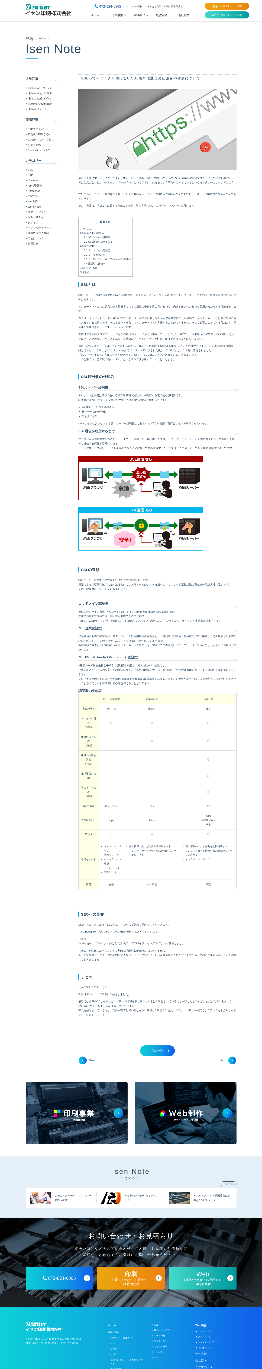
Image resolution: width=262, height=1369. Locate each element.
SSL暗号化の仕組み (92, 233)
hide (108, 222)
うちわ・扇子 (160, 1346)
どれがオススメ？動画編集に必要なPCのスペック (41, 140)
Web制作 (139, 15)
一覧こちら (228, 1183)
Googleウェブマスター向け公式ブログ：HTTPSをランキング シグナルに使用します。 (133, 943)
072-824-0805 (108, 6)
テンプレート (204, 1331)
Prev (88, 1060)
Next (226, 1060)
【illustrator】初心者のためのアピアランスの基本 (41, 99)
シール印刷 (159, 1335)
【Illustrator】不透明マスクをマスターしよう (41, 94)
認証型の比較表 (94, 263)
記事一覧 (160, 1050)
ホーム (95, 15)
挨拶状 (114, 1354)
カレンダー (159, 1352)
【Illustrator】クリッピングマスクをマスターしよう (41, 110)
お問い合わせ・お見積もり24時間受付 (131, 1278)
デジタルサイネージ (39, 227)
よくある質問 (154, 6)
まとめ (85, 272)
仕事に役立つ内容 (38, 233)
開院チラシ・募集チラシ (122, 1338)
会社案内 (184, 15)
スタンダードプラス (207, 1342)
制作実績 (161, 15)
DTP (30, 175)
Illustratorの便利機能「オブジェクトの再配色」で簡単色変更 (41, 104)
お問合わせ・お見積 (227, 6)
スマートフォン (37, 211)
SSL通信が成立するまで (99, 241)
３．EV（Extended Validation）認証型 (107, 259)
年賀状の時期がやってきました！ (41, 135)
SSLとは (86, 228)
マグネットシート (162, 1341)
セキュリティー (37, 217)
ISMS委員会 (35, 185)
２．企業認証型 (94, 255)
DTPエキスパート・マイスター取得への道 (41, 129)
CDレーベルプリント (164, 1330)
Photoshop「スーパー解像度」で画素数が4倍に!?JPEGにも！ (41, 88)
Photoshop (34, 190)
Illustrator (33, 180)
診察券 (114, 1349)
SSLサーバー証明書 (97, 237)
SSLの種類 (87, 246)
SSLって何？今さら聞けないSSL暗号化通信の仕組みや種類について (141, 78)
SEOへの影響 (89, 268)
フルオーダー (204, 1347)
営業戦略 (33, 243)
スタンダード (204, 1336)
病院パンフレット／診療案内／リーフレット (129, 1361)
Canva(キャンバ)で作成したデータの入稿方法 (41, 151)
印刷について (36, 238)
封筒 (113, 1343)
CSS (30, 169)
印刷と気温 (34, 144)
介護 (156, 1324)
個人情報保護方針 (175, 6)
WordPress (34, 206)
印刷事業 (117, 15)
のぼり (157, 1357)
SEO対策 (33, 196)
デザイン (33, 222)
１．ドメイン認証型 (97, 250)
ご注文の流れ (135, 6)
